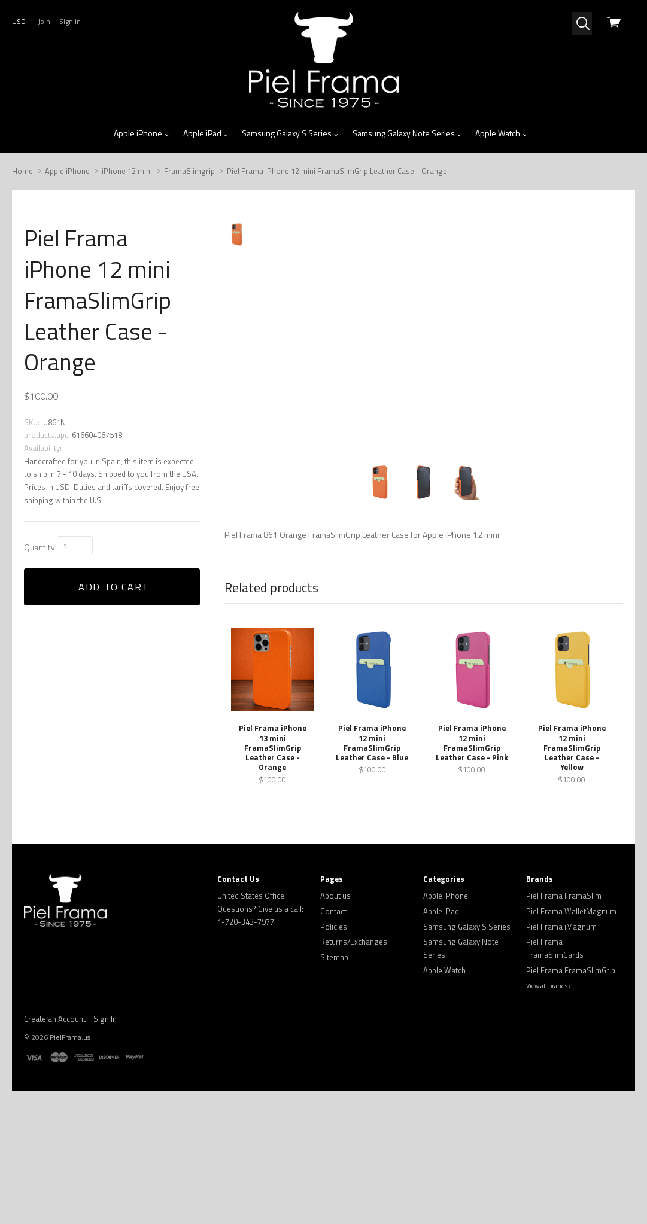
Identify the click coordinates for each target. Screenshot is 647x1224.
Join (44, 21)
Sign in (70, 21)
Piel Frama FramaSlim (564, 1030)
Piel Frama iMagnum (561, 1060)
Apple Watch (501, 133)
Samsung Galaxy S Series (290, 133)
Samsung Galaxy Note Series (407, 133)
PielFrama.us (70, 1170)
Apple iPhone (141, 133)
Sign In (105, 1152)
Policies (333, 1060)
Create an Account (55, 1152)
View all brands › (548, 1120)
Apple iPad (206, 133)
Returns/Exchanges (353, 1076)
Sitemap (334, 1091)
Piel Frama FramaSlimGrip (570, 1104)
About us (335, 1030)
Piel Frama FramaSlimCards (555, 1082)
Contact (333, 1045)
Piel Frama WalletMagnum (571, 1045)
